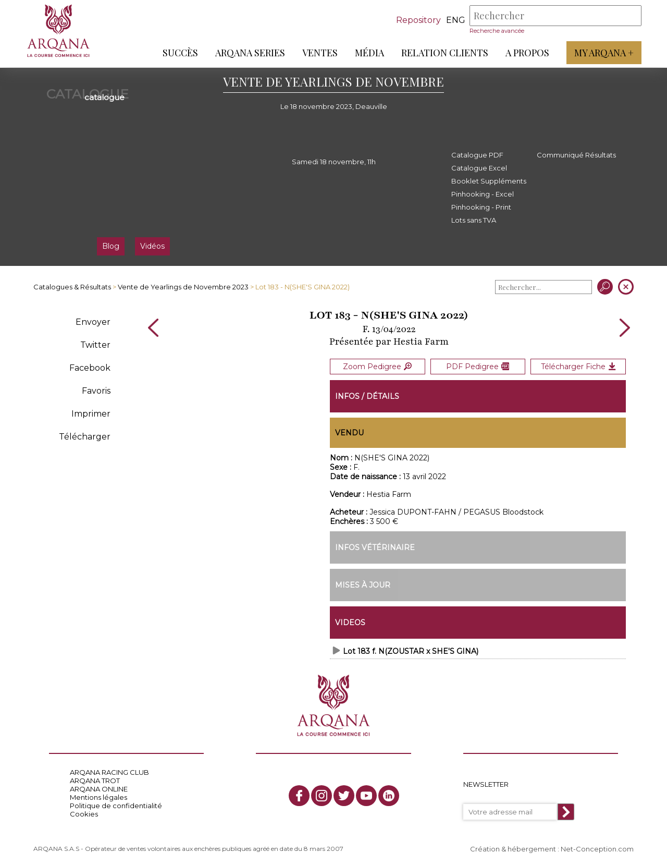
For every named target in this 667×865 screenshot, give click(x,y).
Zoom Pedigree (377, 366)
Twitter (95, 345)
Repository (418, 20)
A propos (527, 52)
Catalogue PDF (477, 155)
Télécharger (84, 437)
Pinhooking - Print (481, 207)
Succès (179, 52)
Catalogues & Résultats (72, 287)
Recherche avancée (496, 30)
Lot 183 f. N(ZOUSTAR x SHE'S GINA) (410, 650)
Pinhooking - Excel (482, 194)
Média (369, 52)
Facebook (89, 368)
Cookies (84, 813)
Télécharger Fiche (578, 366)
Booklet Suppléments (488, 181)
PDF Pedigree (477, 366)
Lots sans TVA (473, 220)
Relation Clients (444, 52)
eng (455, 20)
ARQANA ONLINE (99, 788)
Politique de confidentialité (116, 805)
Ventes (319, 52)
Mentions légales (98, 797)
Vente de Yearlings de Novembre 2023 (183, 287)
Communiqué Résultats (576, 155)
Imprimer (90, 414)
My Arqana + (603, 52)
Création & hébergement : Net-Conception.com (552, 848)
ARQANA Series (250, 52)
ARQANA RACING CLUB (109, 771)
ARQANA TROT (95, 780)
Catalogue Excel (479, 168)
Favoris (96, 391)
